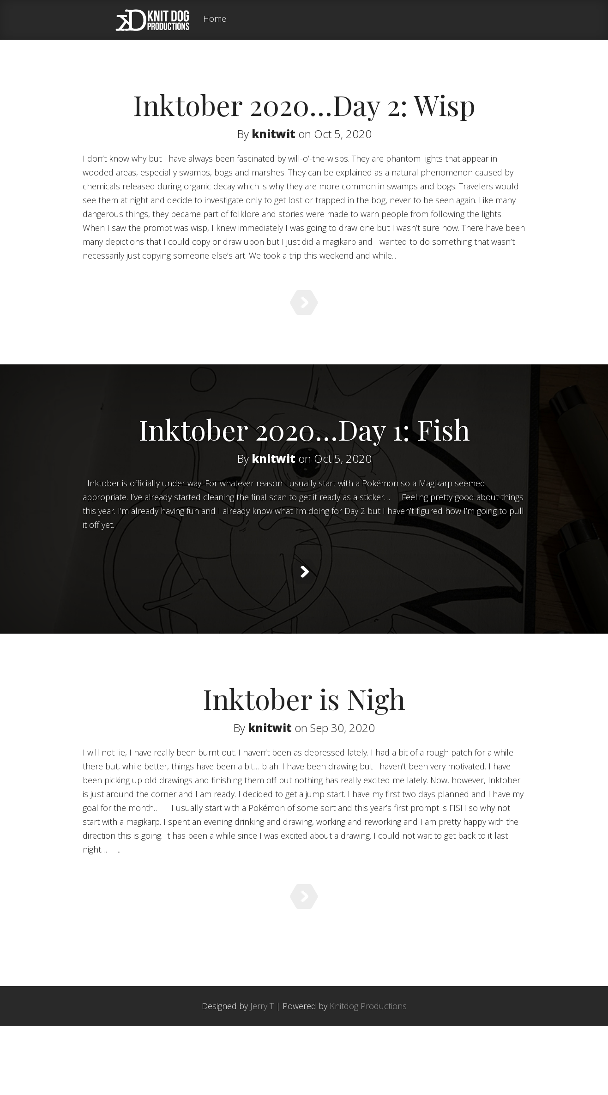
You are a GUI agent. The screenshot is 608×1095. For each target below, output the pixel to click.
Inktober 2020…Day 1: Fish (304, 445)
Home (214, 19)
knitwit (273, 133)
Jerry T (262, 1075)
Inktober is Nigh (304, 738)
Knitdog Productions (368, 1075)
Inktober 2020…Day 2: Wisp (304, 104)
